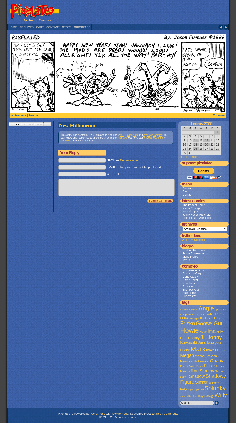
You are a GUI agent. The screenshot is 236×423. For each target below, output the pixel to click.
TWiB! (186, 260)
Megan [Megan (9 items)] (187, 355)
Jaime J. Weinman (194, 253)
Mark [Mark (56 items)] (198, 349)
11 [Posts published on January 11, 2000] (195, 140)
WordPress (97, 413)
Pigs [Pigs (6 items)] (208, 365)
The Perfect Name (194, 205)
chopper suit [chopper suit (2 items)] (188, 314)
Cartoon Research (194, 250)
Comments (171, 413)
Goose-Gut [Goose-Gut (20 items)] (209, 323)
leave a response (153, 137)
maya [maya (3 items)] (210, 350)
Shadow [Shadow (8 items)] (197, 376)
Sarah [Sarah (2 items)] (184, 376)
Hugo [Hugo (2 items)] (203, 331)
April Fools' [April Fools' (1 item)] (221, 309)
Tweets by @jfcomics (193, 239)
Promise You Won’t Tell (197, 218)
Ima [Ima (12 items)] (211, 331)
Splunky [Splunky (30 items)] (215, 388)
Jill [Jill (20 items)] (203, 337)
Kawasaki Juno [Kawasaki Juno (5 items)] (193, 342)
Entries (156, 413)
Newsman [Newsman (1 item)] (203, 361)
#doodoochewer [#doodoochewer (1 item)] (189, 309)
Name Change (191, 208)
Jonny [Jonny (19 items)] (214, 337)
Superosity (189, 296)
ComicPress (120, 413)
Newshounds (190, 283)
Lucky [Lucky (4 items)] (185, 350)
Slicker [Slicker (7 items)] (201, 382)
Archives (26, 27)
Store (66, 27)
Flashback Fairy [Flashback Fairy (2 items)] (209, 318)
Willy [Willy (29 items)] (220, 395)
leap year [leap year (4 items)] (214, 343)
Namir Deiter (190, 280)
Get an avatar (129, 160)
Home (13, 27)
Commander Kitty (193, 270)
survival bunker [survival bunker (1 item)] (188, 396)
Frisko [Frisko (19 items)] (187, 323)
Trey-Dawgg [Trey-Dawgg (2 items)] (206, 396)
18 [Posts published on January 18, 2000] (195, 144)
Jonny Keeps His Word (197, 214)
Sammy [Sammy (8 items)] (206, 370)
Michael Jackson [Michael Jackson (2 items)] (206, 356)
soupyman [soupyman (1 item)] (198, 389)
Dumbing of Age (192, 273)
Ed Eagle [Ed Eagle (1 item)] (194, 318)
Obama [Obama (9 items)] (217, 360)
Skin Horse (189, 293)
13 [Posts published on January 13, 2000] (206, 140)
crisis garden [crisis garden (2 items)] (205, 314)
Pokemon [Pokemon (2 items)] (219, 366)
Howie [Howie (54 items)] (189, 330)
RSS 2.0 (122, 137)
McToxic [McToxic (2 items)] (220, 350)
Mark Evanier (191, 256)
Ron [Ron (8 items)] (195, 370)
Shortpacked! (191, 289)
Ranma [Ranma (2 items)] (185, 371)
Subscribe (82, 27)
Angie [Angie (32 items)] (206, 308)
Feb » (193, 156)
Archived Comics (152, 135)
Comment (219, 115)
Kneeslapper (190, 211)
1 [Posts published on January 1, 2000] (217, 132)
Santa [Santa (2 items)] (219, 371)
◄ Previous (18, 115)
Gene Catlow (190, 276)
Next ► (34, 115)
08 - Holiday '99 (129, 135)
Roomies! (188, 286)
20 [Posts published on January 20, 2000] (206, 144)
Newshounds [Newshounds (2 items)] (189, 361)
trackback (66, 140)
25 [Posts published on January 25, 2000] (195, 148)
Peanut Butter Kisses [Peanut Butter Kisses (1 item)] (191, 366)
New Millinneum (77, 125)
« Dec (183, 156)
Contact (53, 27)
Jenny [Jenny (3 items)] (195, 338)
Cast (40, 27)
